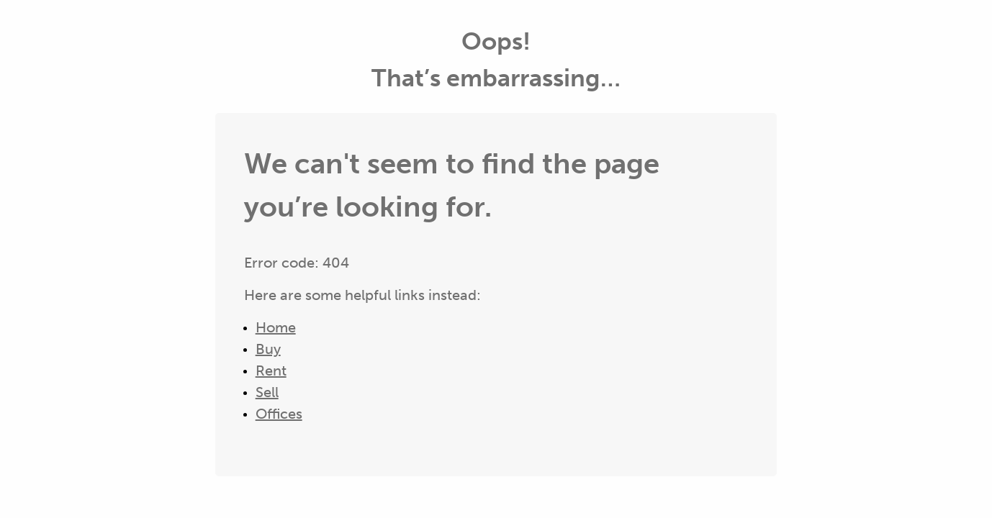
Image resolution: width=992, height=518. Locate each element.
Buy (268, 349)
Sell (267, 392)
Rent (271, 370)
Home (276, 327)
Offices (279, 413)
